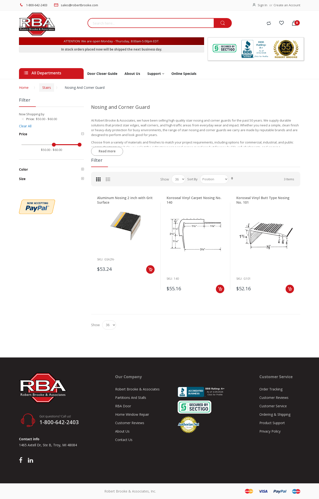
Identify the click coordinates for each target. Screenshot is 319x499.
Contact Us (123, 439)
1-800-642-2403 (36, 5)
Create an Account (287, 5)
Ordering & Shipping (274, 414)
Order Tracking (270, 389)
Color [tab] (23, 169)
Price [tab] (23, 134)
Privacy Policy (270, 431)
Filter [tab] (96, 160)
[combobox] (150, 23)
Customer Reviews (129, 423)
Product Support (272, 423)
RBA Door (123, 406)
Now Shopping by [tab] (31, 114)
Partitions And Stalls (130, 397)
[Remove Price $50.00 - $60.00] (22, 118)
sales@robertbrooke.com (79, 5)
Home (24, 87)
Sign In (262, 5)
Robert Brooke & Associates (137, 389)
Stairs (46, 87)
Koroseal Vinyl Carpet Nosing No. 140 (194, 200)
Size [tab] (22, 178)
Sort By (192, 179)
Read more (107, 151)
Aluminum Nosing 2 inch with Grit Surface (125, 200)
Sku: (170, 279)
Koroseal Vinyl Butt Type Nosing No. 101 (262, 200)
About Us (122, 431)
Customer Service (273, 406)
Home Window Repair (132, 414)
